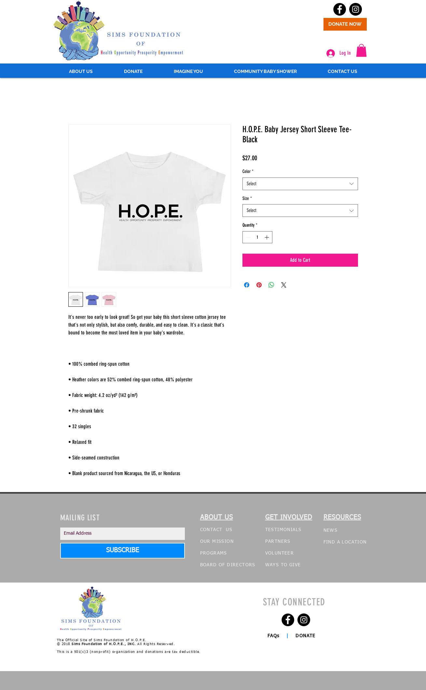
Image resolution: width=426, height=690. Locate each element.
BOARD (208, 565)
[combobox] (300, 183)
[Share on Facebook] (247, 285)
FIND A (332, 542)
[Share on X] (284, 285)
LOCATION (354, 542)
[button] (361, 50)
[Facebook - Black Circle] (339, 9)
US (229, 530)
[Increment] (267, 237)
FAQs (274, 636)
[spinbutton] (257, 237)
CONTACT (212, 530)
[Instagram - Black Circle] (355, 9)
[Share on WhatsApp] (271, 285)
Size (247, 198)
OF (222, 565)
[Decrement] (247, 237)
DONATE (308, 636)
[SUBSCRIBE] (122, 550)
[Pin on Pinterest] (259, 285)
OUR (205, 541)
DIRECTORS (241, 565)
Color (248, 171)
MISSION (223, 541)
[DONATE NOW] (345, 24)
